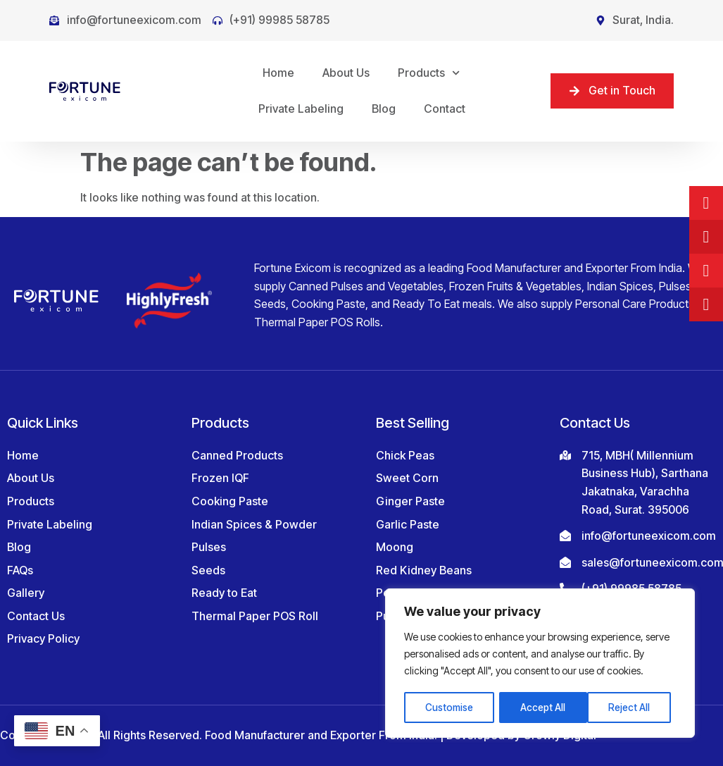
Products (429, 73)
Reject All (542, 707)
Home (278, 73)
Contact (444, 108)
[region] (540, 664)
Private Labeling (301, 108)
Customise (449, 707)
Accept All (632, 707)
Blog (384, 108)
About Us (346, 73)
